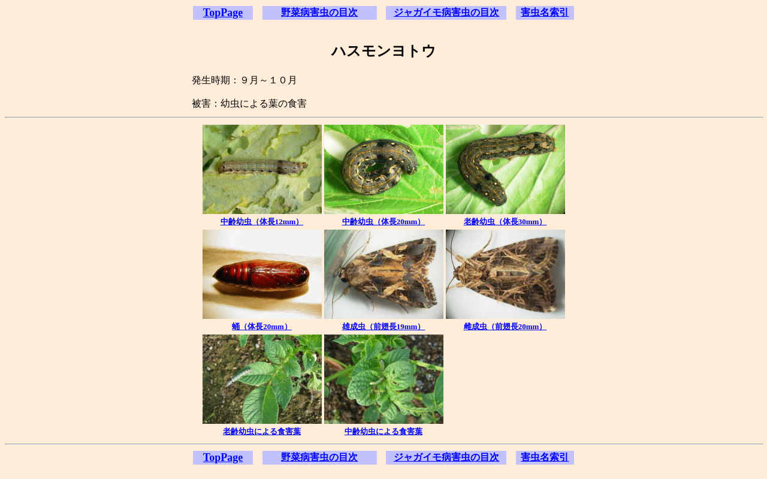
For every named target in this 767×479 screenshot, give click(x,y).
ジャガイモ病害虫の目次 (446, 12)
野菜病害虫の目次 (319, 12)
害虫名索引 (545, 12)
